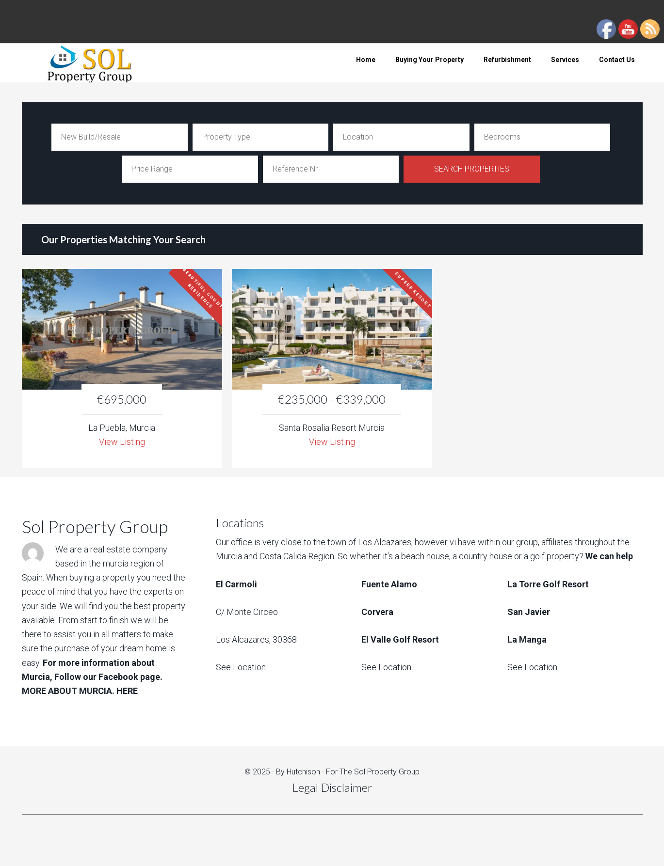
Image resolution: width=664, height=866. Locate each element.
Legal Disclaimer (332, 787)
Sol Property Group (99, 63)
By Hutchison (298, 771)
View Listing (122, 442)
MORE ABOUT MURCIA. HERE (80, 691)
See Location (241, 667)
